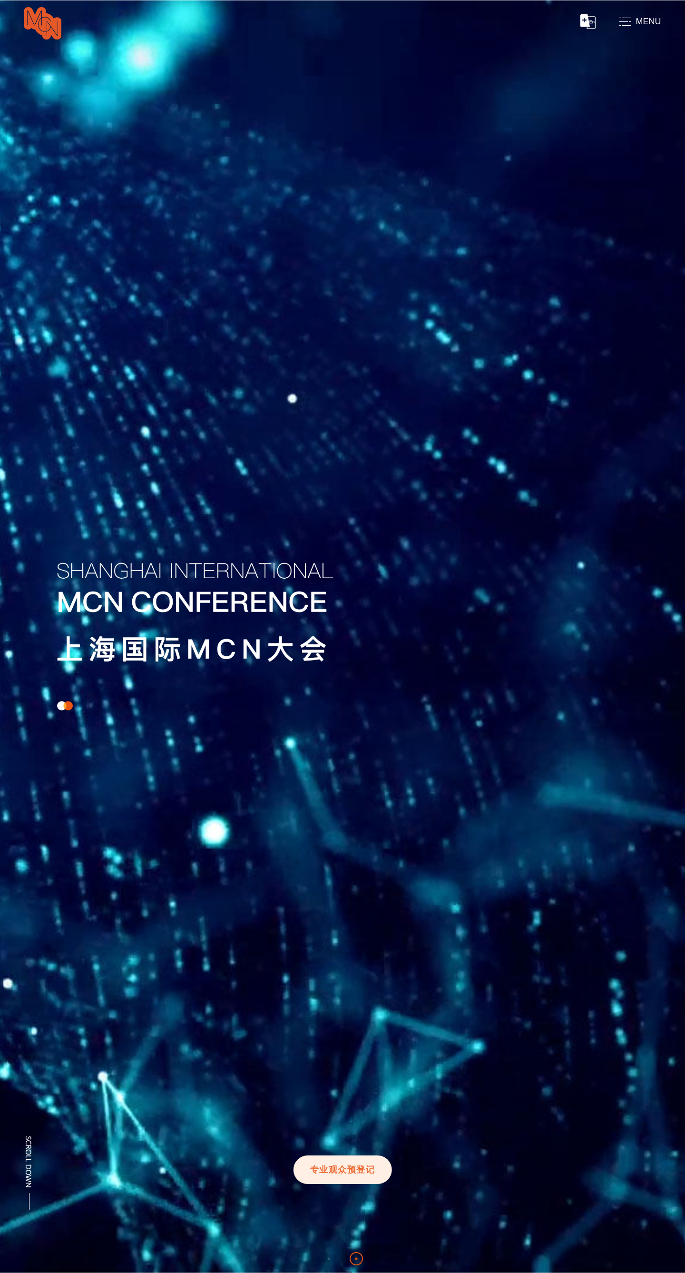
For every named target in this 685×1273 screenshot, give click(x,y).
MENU (648, 21)
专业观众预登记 (342, 1169)
